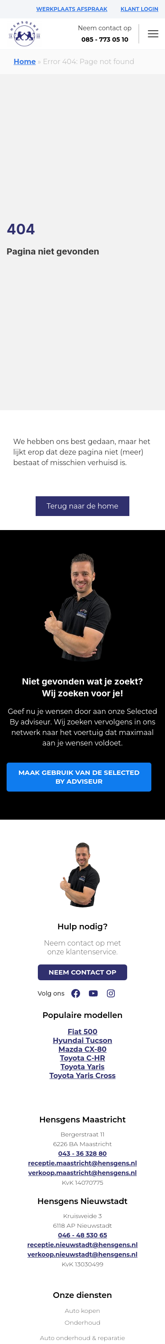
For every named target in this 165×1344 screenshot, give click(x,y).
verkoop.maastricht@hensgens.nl (82, 1173)
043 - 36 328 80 (82, 1154)
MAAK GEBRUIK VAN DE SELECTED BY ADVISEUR (79, 776)
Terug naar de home (82, 506)
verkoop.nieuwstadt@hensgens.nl (83, 1254)
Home (25, 61)
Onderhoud (82, 1322)
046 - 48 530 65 (82, 1235)
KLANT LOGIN (139, 9)
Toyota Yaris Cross (82, 1076)
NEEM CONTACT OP (83, 972)
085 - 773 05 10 (104, 39)
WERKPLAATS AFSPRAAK (71, 9)
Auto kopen (82, 1311)
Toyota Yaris (83, 1067)
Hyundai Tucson (82, 1040)
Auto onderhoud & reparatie (82, 1338)
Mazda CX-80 (82, 1049)
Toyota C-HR (82, 1058)
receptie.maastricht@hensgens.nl (82, 1163)
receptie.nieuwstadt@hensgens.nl (82, 1245)
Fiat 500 (83, 1032)
